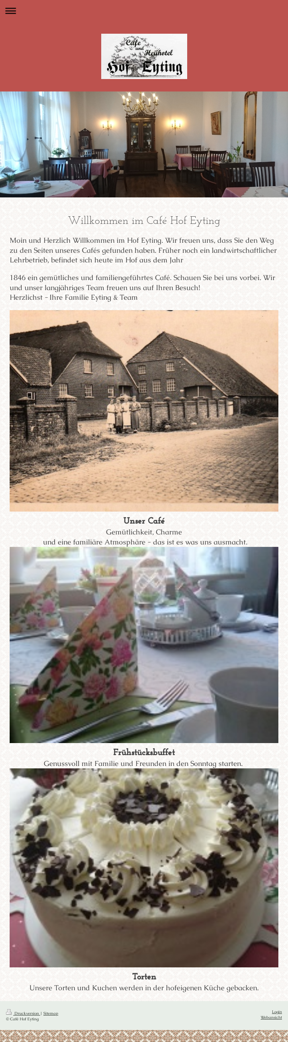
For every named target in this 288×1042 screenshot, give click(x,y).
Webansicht (271, 1017)
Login (277, 1011)
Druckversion (23, 1013)
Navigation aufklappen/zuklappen (144, 10)
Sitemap (50, 1013)
